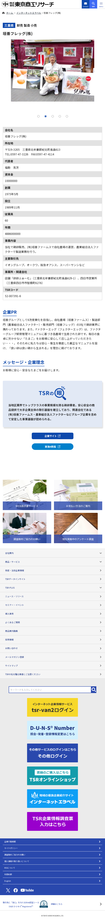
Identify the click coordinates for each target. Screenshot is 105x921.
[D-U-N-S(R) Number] (52, 730)
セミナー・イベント (53, 604)
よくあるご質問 (53, 622)
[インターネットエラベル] (52, 798)
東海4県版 (52, 446)
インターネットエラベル (28, 12)
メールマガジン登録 (53, 656)
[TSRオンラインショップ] (52, 775)
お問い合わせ (53, 648)
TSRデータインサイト (53, 579)
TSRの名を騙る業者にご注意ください (53, 674)
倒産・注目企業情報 (53, 570)
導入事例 (53, 613)
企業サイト (53, 436)
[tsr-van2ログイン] (52, 707)
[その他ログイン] (52, 752)
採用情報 (53, 639)
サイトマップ (53, 665)
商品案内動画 (53, 630)
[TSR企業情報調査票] (52, 821)
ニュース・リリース (53, 596)
